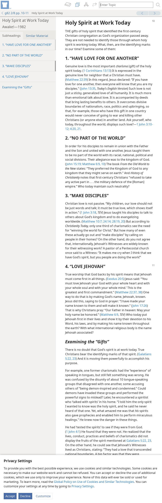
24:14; (106, 221)
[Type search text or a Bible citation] (124, 4)
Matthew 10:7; (92, 221)
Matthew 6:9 (109, 315)
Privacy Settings (83, 486)
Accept (10, 496)
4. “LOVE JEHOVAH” (15, 77)
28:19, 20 (117, 221)
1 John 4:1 (73, 432)
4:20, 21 (75, 129)
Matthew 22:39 (76, 80)
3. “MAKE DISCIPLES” (16, 66)
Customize (43, 496)
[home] (5, 5)
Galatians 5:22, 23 (138, 441)
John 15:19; (74, 164)
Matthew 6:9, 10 (93, 164)
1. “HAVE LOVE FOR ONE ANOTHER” (27, 45)
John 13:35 (88, 88)
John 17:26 (139, 306)
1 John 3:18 (88, 212)
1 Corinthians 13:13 (96, 71)
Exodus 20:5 (115, 279)
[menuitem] (5, 5)
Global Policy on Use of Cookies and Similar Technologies (94, 482)
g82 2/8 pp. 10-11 (15, 13)
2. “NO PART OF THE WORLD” (22, 55)
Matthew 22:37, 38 (129, 292)
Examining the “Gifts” (17, 87)
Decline (25, 496)
